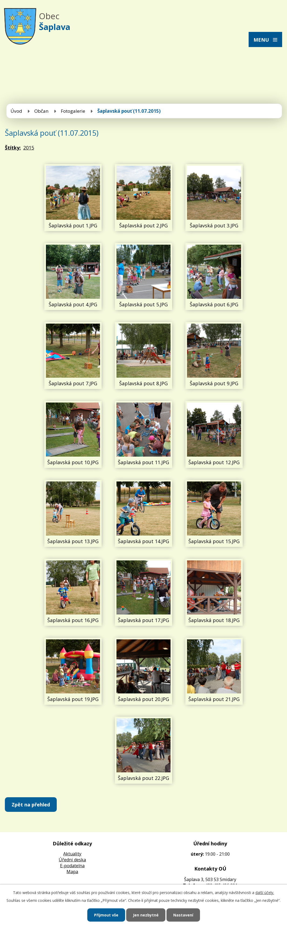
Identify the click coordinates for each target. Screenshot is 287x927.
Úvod (16, 111)
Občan (41, 111)
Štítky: (13, 147)
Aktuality (72, 854)
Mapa (72, 872)
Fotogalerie (73, 111)
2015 (28, 147)
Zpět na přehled (31, 804)
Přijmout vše (106, 915)
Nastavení (183, 915)
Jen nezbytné (146, 915)
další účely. (264, 892)
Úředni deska (72, 860)
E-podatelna (72, 866)
